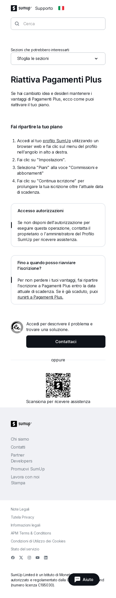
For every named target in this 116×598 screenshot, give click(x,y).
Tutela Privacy (22, 517)
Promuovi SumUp (28, 468)
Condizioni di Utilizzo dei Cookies (38, 541)
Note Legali (20, 509)
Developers (21, 460)
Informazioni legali (25, 525)
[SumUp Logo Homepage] (23, 8)
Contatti (18, 447)
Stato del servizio (25, 549)
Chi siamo (20, 439)
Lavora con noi (25, 476)
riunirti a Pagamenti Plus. (40, 297)
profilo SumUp (57, 140)
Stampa (18, 482)
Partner (17, 455)
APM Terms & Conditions (31, 533)
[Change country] (61, 8)
